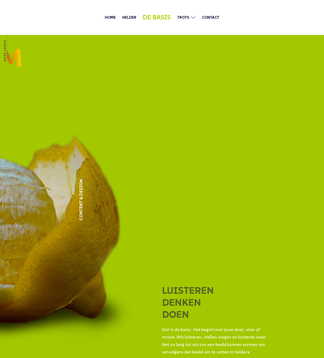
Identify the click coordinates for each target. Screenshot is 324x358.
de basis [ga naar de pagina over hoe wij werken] (157, 17)
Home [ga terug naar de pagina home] (110, 17)
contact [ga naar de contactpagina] (210, 17)
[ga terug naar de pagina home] (12, 51)
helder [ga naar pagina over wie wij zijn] (129, 17)
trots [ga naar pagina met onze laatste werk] (183, 17)
